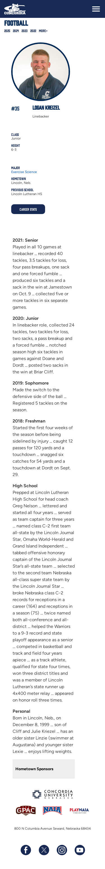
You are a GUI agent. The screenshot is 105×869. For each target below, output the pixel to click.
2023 (24, 30)
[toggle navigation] (96, 9)
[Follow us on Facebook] (26, 850)
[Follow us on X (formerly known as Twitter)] (44, 850)
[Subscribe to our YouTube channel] (79, 850)
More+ (43, 30)
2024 (16, 30)
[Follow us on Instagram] (62, 850)
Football (16, 22)
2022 (33, 30)
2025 (7, 30)
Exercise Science (24, 172)
